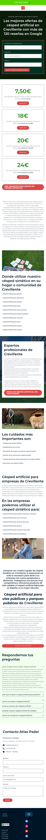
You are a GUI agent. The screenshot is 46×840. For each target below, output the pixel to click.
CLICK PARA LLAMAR (21, 2)
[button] (23, 103)
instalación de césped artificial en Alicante (23, 238)
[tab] (23, 678)
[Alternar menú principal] (23, 8)
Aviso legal (5, 838)
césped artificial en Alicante (26, 741)
